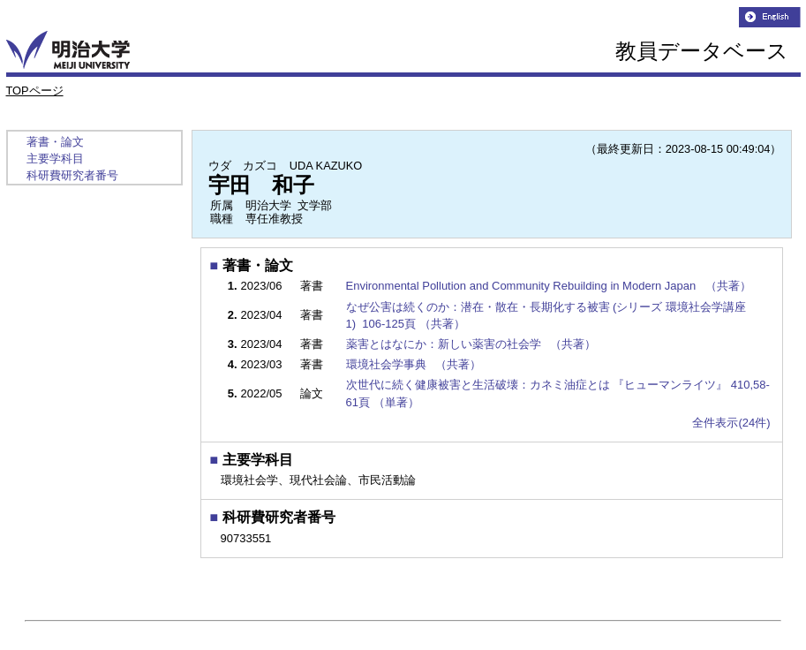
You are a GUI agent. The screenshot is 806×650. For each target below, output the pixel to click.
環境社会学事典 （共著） (415, 364)
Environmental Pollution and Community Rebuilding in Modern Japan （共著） (550, 285)
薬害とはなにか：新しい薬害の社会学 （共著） (472, 344)
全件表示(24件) (731, 422)
